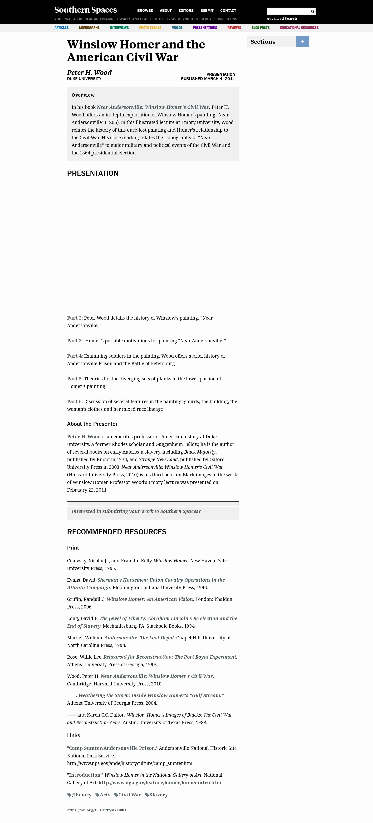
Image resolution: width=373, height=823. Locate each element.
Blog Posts (261, 27)
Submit (207, 10)
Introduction (84, 775)
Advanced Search (282, 18)
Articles (61, 27)
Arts (105, 795)
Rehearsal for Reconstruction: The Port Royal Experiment (169, 657)
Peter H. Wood (89, 72)
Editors (185, 10)
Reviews (234, 27)
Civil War (129, 795)
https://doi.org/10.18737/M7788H (96, 810)
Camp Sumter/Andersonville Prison (112, 748)
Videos (177, 27)
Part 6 (74, 401)
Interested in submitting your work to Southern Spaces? (136, 511)
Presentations (205, 27)
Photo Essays (150, 27)
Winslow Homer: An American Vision (150, 599)
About (166, 10)
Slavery (158, 795)
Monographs (89, 27)
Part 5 (74, 379)
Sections (263, 41)
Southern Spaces (85, 9)
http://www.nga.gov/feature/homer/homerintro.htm (159, 783)
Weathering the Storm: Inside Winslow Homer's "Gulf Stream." (151, 695)
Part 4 (74, 356)
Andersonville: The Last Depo (138, 638)
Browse (145, 10)
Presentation (220, 74)
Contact (228, 10)
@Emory (82, 795)
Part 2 (74, 318)
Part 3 (74, 341)
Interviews (119, 27)
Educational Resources (299, 27)
